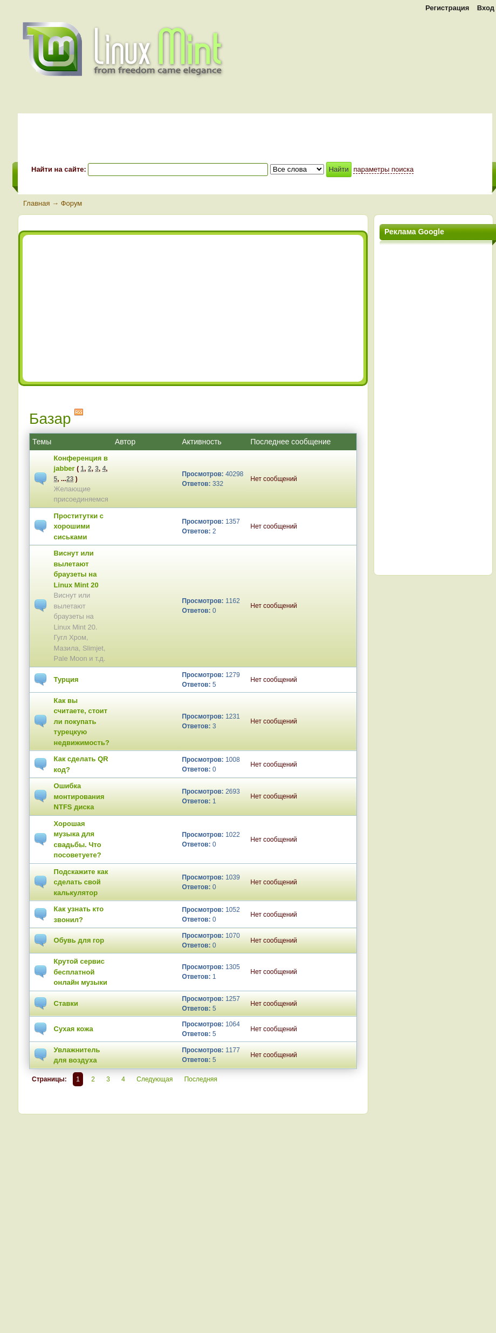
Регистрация (447, 8)
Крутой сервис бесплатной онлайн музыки (80, 971)
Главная (36, 203)
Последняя (200, 1079)
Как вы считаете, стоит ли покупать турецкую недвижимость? (81, 721)
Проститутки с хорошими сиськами (79, 526)
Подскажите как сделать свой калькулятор (81, 882)
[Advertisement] (121, 308)
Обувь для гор (79, 940)
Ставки (66, 1003)
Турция (66, 679)
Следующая (154, 1079)
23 (69, 479)
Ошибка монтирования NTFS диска (79, 796)
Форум (71, 203)
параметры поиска (383, 169)
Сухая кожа (73, 1029)
